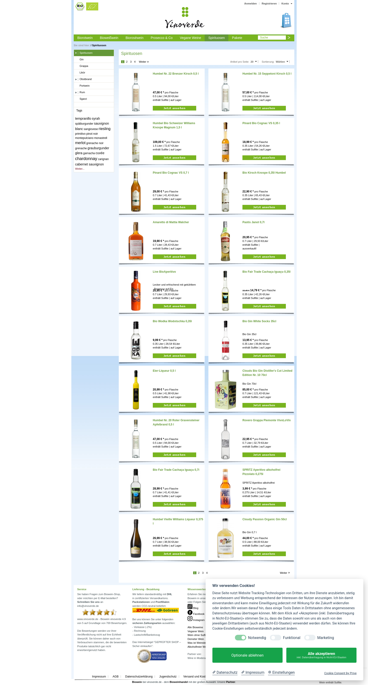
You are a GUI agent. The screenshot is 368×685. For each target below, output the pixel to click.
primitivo (80, 133)
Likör (80, 72)
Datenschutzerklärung (139, 676)
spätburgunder (84, 123)
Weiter (142, 61)
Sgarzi (81, 99)
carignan (103, 159)
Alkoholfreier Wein (198, 646)
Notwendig (257, 637)
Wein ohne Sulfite (198, 635)
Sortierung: (268, 61)
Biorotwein (84, 38)
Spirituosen (216, 38)
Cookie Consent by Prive (340, 673)
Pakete (237, 38)
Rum (80, 92)
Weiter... (79, 168)
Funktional (291, 637)
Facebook (196, 613)
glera (78, 153)
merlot (80, 143)
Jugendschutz (168, 676)
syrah (96, 118)
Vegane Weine (190, 38)
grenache (81, 148)
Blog (193, 608)
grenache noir (95, 143)
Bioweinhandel (179, 682)
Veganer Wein (196, 631)
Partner (230, 682)
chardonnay (86, 158)
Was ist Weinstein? (198, 642)
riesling (105, 129)
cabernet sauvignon (89, 164)
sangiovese (91, 129)
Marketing (325, 637)
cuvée (100, 153)
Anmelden (250, 3)
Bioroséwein (134, 38)
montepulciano (84, 138)
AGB (116, 676)
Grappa (81, 66)
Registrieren (269, 3)
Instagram (196, 620)
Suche (264, 37)
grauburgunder (98, 148)
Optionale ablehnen (247, 655)
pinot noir (92, 133)
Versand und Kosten (196, 676)
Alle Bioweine (195, 627)
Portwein (82, 86)
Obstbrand (83, 79)
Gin (79, 59)
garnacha (89, 153)
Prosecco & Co (161, 38)
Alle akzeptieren (321, 655)
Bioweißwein (109, 38)
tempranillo (83, 118)
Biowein (137, 682)
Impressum (99, 676)
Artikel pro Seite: (239, 61)
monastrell (100, 138)
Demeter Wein (196, 639)
